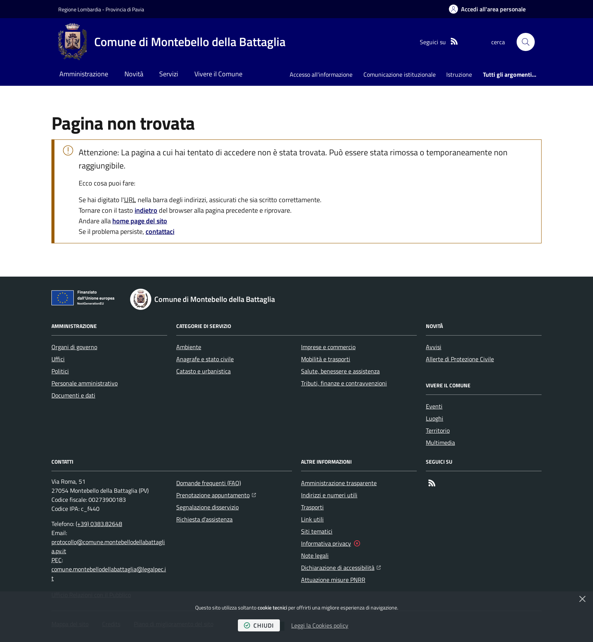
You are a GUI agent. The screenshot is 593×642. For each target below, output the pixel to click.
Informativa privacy (326, 543)
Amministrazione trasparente (339, 482)
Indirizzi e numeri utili (329, 495)
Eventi (434, 406)
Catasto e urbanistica (203, 371)
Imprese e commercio (328, 346)
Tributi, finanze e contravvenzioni (344, 383)
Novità (133, 74)
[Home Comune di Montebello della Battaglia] (172, 42)
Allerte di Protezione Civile (460, 359)
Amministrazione (83, 74)
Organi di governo (74, 346)
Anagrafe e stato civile (205, 359)
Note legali (315, 555)
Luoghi (434, 418)
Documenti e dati (73, 395)
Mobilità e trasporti (325, 359)
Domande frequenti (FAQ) (208, 482)
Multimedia (440, 442)
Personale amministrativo (84, 383)
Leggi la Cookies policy (319, 625)
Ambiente (188, 346)
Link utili (312, 519)
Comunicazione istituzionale (399, 74)
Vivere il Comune (218, 74)
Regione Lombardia (79, 9)
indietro (146, 210)
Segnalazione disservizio (207, 507)
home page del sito (139, 221)
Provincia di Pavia (125, 9)
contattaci (160, 231)
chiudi (259, 625)
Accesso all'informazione (321, 74)
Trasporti (312, 507)
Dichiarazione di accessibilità (341, 567)
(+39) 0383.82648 (99, 523)
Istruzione (459, 74)
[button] (526, 42)
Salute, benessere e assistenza (340, 371)
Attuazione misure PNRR (333, 579)
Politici (60, 371)
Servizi (168, 74)
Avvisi (433, 346)
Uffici (58, 359)
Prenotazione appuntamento (216, 494)
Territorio (438, 430)
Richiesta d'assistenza (204, 519)
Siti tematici (316, 531)
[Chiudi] (582, 598)
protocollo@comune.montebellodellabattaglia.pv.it (108, 546)
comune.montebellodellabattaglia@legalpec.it (108, 574)
